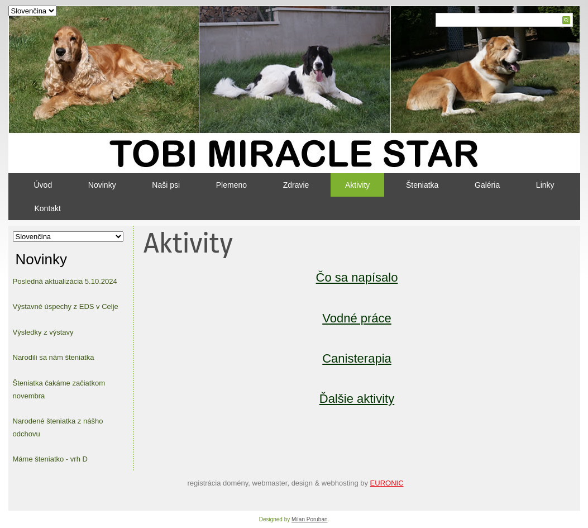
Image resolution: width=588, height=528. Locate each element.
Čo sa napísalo (357, 277)
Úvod (43, 184)
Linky (545, 184)
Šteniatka (422, 184)
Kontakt (48, 208)
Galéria (487, 184)
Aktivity (357, 184)
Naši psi (166, 184)
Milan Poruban (309, 519)
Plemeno (231, 184)
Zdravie (296, 184)
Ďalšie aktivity (356, 399)
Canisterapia (356, 358)
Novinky (102, 184)
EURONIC (387, 483)
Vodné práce (356, 318)
